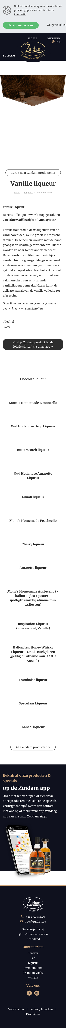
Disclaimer (33, 1014)
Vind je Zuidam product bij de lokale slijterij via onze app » (33, 344)
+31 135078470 (35, 916)
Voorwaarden (17, 1009)
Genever (33, 953)
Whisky (33, 977)
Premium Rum (33, 968)
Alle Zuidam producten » (33, 747)
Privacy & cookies (42, 1009)
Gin (33, 958)
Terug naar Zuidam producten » (33, 172)
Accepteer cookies (20, 25)
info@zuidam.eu (35, 921)
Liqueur (28, 192)
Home (17, 192)
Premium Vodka (33, 972)
